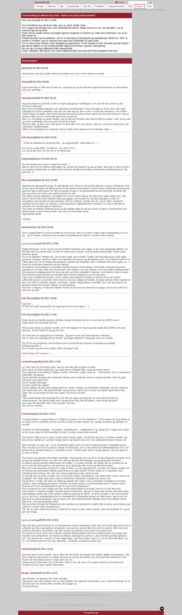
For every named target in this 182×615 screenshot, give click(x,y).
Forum (139, 6)
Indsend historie (116, 6)
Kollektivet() (29, 414)
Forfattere (100, 6)
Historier (51, 6)
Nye (62, 6)
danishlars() (29, 98)
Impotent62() (29, 159)
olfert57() (28, 549)
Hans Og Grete (50, 15)
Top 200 (87, 6)
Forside (40, 6)
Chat (149, 6)
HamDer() (28, 227)
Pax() (25, 82)
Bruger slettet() (30, 573)
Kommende (73, 6)
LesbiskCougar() (31, 361)
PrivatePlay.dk (91, 613)
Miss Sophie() (30, 180)
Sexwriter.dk (42, 2)
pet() (25, 68)
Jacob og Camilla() (30, 244)
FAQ (130, 6)
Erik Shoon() (29, 137)
